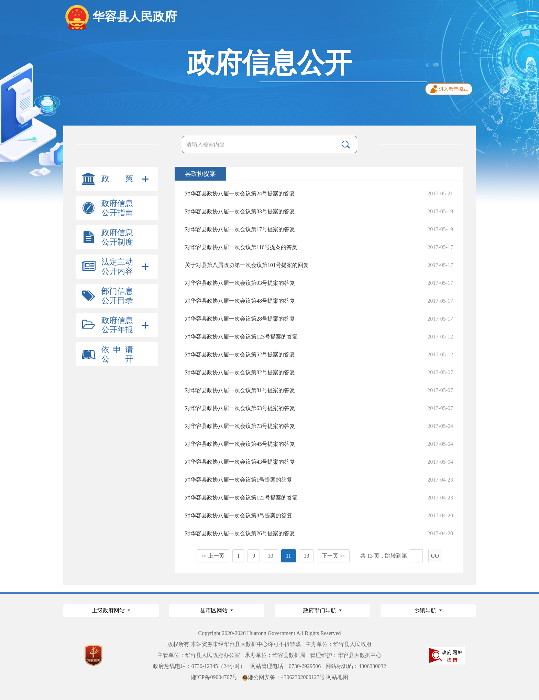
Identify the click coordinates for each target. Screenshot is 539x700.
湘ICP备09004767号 (214, 677)
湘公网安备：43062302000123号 (283, 677)
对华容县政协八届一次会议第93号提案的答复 (240, 283)
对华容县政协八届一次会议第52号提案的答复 (240, 354)
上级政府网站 (109, 610)
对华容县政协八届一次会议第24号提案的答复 (240, 193)
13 (306, 556)
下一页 (333, 556)
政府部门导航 (320, 610)
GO (435, 556)
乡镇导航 (426, 610)
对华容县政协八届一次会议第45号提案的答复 (240, 444)
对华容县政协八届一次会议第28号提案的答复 (240, 319)
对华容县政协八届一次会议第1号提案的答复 (238, 480)
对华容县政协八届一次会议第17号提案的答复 (240, 229)
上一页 (212, 556)
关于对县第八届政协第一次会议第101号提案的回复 (247, 265)
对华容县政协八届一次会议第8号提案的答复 (238, 515)
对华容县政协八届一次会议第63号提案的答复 (240, 408)
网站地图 (337, 677)
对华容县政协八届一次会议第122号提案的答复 (241, 497)
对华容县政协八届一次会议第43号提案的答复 (240, 462)
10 (270, 556)
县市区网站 (214, 610)
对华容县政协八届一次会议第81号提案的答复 (240, 390)
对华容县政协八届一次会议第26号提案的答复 (240, 533)
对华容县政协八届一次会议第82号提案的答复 (240, 372)
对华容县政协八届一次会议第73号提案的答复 (240, 426)
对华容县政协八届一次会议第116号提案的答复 (241, 247)
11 (288, 556)
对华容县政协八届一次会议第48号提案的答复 (240, 301)
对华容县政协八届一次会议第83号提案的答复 (240, 211)
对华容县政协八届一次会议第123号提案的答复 (241, 337)
